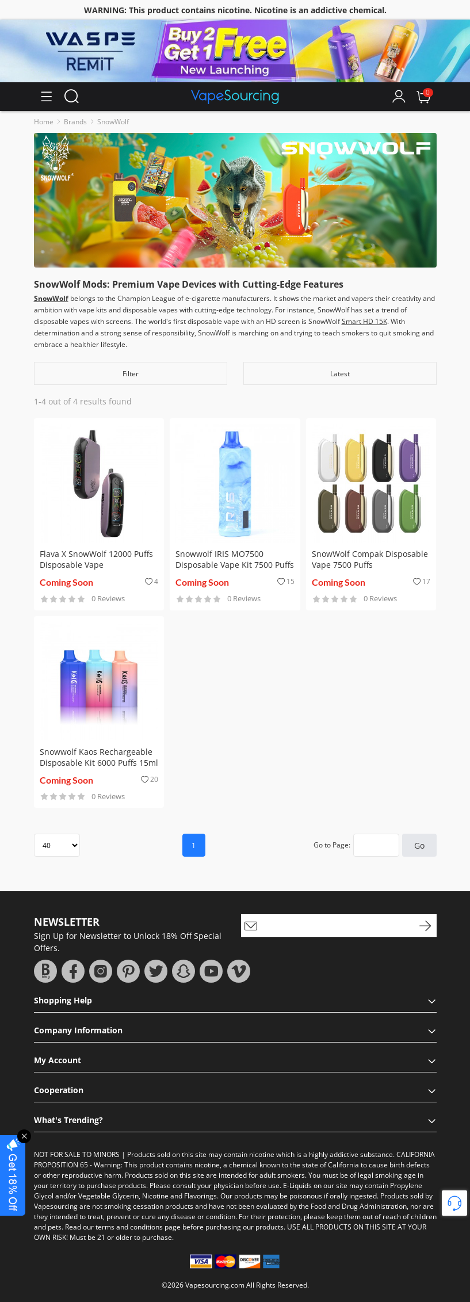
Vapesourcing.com (214, 1285)
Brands (75, 122)
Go (419, 845)
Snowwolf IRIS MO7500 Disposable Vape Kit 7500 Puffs (234, 559)
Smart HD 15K (364, 321)
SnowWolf (113, 122)
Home (44, 122)
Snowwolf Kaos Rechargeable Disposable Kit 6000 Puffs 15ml (99, 757)
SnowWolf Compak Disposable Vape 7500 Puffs (370, 559)
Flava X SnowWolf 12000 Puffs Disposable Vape (96, 559)
